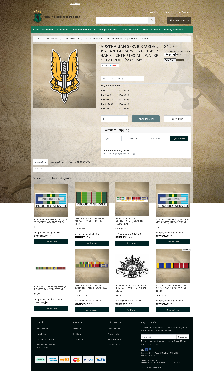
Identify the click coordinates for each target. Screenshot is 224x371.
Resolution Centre (45, 339)
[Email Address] (159, 336)
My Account (42, 328)
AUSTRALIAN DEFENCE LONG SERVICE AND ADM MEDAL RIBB (172, 288)
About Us (154, 12)
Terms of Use (114, 328)
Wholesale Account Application (46, 346)
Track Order (42, 334)
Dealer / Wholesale (173, 29)
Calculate (179, 138)
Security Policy (114, 344)
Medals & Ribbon (151, 29)
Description (40, 162)
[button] (177, 118)
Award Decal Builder (42, 29)
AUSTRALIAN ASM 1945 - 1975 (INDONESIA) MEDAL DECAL (50, 221)
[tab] (40, 162)
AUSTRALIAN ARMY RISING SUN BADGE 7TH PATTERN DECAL (130, 288)
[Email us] (142, 349)
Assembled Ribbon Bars (84, 29)
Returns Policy (114, 339)
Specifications (57, 162)
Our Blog (76, 334)
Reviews (80, 162)
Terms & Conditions (176, 341)
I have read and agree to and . (163, 342)
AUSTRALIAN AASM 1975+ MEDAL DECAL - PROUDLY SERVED (89, 221)
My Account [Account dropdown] (184, 12)
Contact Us (169, 12)
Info (179, 54)
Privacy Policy (114, 334)
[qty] (113, 138)
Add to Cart (146, 118)
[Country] (135, 138)
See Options (91, 243)
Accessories (62, 29)
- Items (178, 20)
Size (103, 73)
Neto (161, 367)
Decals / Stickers (130, 29)
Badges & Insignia (108, 29)
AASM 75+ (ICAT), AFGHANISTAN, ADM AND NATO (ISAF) (130, 221)
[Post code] (157, 138)
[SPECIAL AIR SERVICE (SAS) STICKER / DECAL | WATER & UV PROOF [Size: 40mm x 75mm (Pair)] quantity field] (114, 118)
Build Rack (170, 60)
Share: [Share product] (109, 65)
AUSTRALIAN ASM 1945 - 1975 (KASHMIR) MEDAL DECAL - (172, 221)
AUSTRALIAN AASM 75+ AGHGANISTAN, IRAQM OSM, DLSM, (91, 288)
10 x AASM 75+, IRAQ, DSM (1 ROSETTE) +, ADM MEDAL (50, 288)
